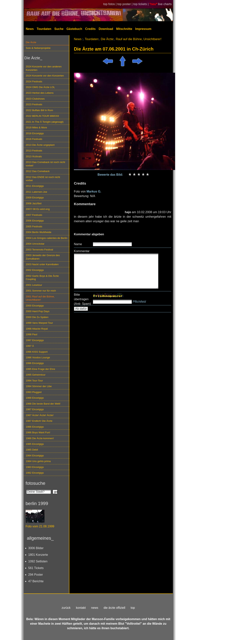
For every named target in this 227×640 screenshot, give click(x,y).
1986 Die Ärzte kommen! (40, 438)
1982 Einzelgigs (35, 472)
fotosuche (35, 483)
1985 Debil (32, 449)
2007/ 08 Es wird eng (38, 209)
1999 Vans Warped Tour (39, 322)
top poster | (125, 4)
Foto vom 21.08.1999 (40, 526)
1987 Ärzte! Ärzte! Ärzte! (39, 415)
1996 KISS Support (37, 351)
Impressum (143, 28)
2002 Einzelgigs (35, 270)
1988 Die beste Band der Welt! (43, 403)
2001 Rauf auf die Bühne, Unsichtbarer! (40, 298)
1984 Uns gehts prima (38, 461)
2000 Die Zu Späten (37, 317)
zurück (66, 607)
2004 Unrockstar (35, 243)
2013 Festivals (34, 150)
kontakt (81, 607)
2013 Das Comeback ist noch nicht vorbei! (45, 164)
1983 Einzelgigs (35, 467)
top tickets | (141, 4)
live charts (165, 4)
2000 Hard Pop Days (37, 311)
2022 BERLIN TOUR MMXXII (42, 116)
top (133, 607)
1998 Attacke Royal (37, 328)
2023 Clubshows (35, 98)
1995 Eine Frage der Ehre (40, 369)
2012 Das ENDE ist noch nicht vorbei (43, 179)
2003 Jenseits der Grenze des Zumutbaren (43, 257)
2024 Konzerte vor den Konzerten (45, 75)
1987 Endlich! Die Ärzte (39, 420)
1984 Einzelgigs (35, 455)
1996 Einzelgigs (35, 363)
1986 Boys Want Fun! (38, 432)
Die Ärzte (31, 42)
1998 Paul (31, 334)
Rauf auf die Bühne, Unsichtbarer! (138, 39)
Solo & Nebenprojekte (38, 48)
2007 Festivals (34, 215)
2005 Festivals (34, 226)
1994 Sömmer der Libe (39, 386)
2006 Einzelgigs (35, 220)
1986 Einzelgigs (35, 426)
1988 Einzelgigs (35, 397)
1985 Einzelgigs (35, 444)
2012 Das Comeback (38, 171)
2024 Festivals (34, 81)
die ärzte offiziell (114, 607)
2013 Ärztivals (34, 156)
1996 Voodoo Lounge (38, 357)
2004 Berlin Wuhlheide (38, 232)
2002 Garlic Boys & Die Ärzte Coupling (42, 277)
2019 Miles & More (36, 127)
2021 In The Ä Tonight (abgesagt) (44, 121)
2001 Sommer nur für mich (41, 290)
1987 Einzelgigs (35, 409)
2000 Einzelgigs (35, 305)
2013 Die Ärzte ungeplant (40, 144)
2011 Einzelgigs (35, 186)
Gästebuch (74, 28)
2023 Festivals (34, 104)
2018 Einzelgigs (35, 133)
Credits (90, 28)
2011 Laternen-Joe (36, 191)
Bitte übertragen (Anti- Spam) (82, 299)
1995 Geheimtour (35, 374)
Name (78, 244)
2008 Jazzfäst (33, 203)
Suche (58, 28)
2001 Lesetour (34, 285)
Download (106, 28)
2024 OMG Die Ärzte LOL (40, 87)
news (94, 607)
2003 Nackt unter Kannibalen (42, 264)
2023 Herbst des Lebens (39, 92)
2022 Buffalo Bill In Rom (39, 110)
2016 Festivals (34, 139)
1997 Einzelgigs (35, 340)
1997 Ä (30, 346)
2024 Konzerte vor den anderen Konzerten (44, 68)
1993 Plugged (33, 392)
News (30, 28)
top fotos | (110, 4)
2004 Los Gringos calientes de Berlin (46, 238)
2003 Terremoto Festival (39, 249)
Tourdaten (44, 28)
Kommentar (82, 251)
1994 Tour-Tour (34, 380)
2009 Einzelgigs (35, 197)
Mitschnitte (124, 28)
